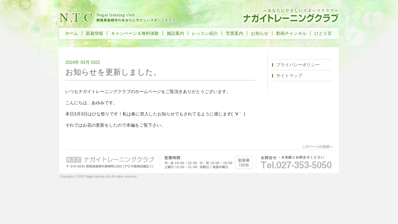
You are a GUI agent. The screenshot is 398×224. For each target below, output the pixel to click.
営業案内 (234, 33)
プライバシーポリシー (298, 64)
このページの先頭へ (317, 146)
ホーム (71, 33)
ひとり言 (323, 33)
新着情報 (94, 33)
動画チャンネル (291, 33)
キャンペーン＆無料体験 (135, 33)
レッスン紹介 (205, 33)
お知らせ (259, 33)
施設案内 (175, 33)
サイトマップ (289, 75)
